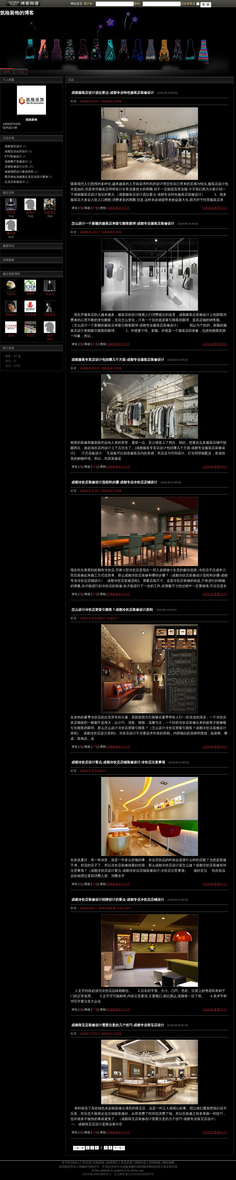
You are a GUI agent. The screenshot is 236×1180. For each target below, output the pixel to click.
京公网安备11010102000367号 (134, 1174)
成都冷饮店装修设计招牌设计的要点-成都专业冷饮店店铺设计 (117, 899)
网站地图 (168, 1162)
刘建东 (11, 293)
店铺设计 (113, 618)
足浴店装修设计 (15, 182)
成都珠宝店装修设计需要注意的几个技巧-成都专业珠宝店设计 (117, 1025)
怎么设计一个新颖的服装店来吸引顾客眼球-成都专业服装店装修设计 (122, 223)
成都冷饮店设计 (90, 491)
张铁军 (30, 293)
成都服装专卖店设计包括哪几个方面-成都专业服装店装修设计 (117, 359)
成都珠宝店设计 (90, 1033)
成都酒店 (50, 212)
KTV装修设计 (13, 156)
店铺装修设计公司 (16, 166)
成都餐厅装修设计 (16, 161)
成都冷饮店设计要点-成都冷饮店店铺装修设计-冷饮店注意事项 (118, 762)
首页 (7, 71)
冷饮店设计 (123, 908)
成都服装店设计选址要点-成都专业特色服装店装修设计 (112, 93)
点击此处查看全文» (214, 208)
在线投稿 (98, 1162)
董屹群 (11, 233)
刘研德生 (50, 314)
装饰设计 (11, 314)
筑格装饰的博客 (17, 12)
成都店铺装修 (107, 908)
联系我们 (112, 1162)
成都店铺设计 (88, 908)
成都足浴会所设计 (16, 151)
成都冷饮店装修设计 (93, 618)
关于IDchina (69, 1162)
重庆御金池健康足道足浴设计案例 (26, 176)
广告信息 (85, 1162)
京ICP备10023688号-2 (96, 1174)
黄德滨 (30, 212)
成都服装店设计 (90, 101)
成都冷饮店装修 (111, 491)
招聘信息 (140, 1162)
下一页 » (119, 1148)
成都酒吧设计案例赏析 (19, 171)
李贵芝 (30, 335)
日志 (21, 72)
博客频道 (23, 3)
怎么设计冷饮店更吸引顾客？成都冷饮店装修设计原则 (112, 610)
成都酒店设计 (13, 146)
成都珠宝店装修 (111, 1033)
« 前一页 (79, 1148)
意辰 (11, 335)
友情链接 (154, 1162)
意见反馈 (126, 1162)
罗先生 (11, 212)
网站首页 (76, 3)
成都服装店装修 (111, 101)
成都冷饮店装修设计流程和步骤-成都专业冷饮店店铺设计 (114, 482)
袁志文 (50, 293)
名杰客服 (30, 314)
